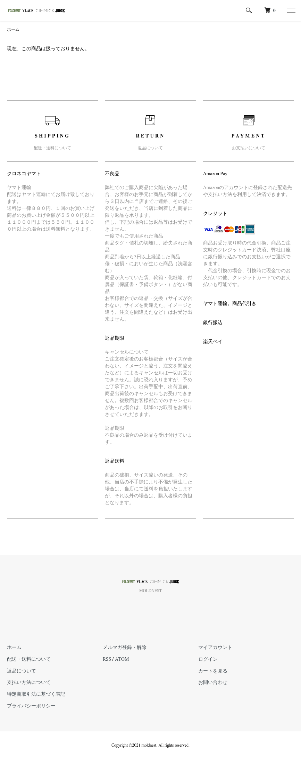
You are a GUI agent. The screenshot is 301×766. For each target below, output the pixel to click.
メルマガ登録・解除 (125, 647)
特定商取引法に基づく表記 (36, 694)
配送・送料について (29, 659)
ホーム (13, 29)
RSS (107, 659)
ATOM (122, 659)
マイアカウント (215, 647)
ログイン (208, 659)
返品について (21, 671)
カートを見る (212, 671)
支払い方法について (29, 682)
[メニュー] (290, 10)
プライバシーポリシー (31, 706)
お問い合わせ (212, 682)
